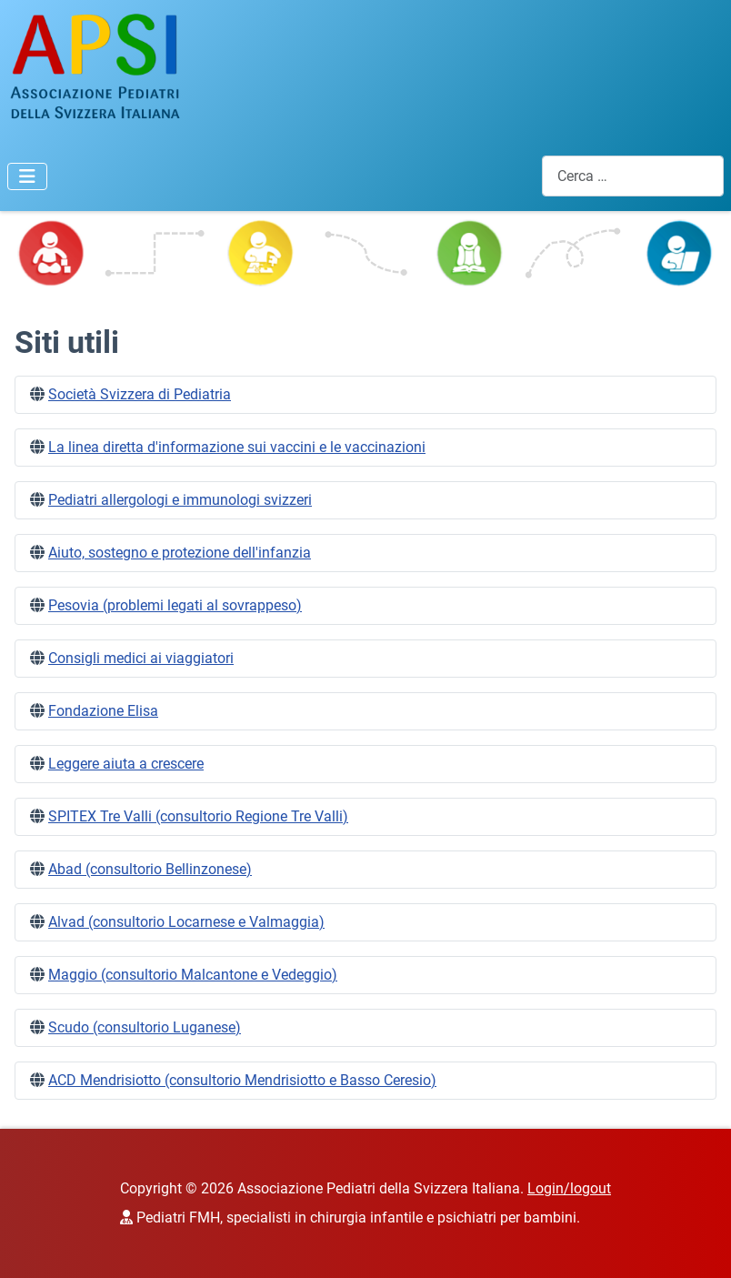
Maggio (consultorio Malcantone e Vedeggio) (192, 974)
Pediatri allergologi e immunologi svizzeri (180, 499)
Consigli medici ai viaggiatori (141, 658)
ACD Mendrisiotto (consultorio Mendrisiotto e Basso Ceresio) (242, 1080)
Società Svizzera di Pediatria (139, 394)
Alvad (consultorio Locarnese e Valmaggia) (186, 922)
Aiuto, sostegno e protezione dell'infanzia (179, 552)
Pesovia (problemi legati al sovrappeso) (175, 605)
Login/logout (569, 1188)
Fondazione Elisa (103, 711)
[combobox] (633, 176)
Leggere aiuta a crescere (126, 763)
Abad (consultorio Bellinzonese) (150, 869)
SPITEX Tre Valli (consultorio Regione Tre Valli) (198, 816)
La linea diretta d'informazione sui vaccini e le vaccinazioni (237, 447)
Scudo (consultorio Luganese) (144, 1027)
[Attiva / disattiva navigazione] (27, 176)
